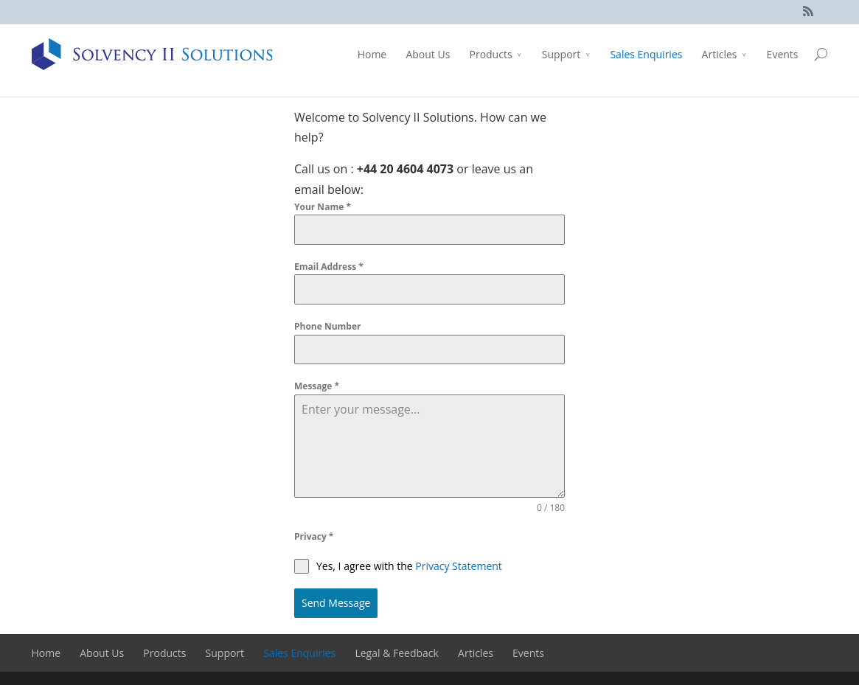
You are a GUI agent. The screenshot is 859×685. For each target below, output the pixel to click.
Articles (719, 54)
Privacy (313, 536)
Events (783, 54)
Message (316, 386)
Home (372, 54)
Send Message (336, 603)
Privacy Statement (458, 566)
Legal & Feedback (396, 651)
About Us (428, 54)
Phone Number (327, 326)
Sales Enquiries (646, 54)
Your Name (322, 207)
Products (490, 54)
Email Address (329, 266)
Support (561, 54)
